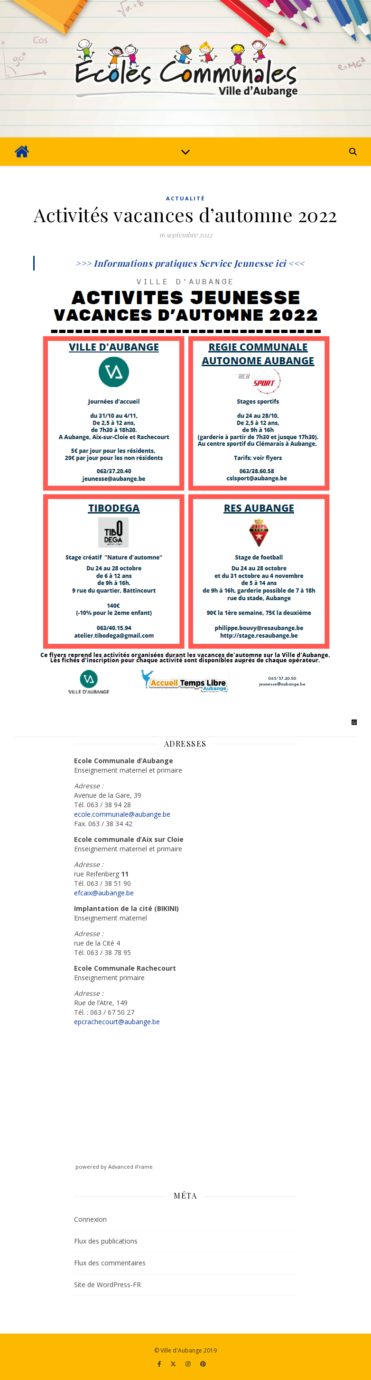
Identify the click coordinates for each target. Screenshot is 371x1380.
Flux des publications (106, 1240)
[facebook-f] (160, 1364)
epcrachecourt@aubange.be (117, 1021)
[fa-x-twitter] (173, 1364)
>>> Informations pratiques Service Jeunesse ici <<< (190, 263)
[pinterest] (203, 1364)
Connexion (90, 1219)
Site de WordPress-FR (107, 1284)
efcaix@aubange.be (104, 892)
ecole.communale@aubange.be (122, 814)
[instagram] (189, 1364)
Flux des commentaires (110, 1262)
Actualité (185, 198)
